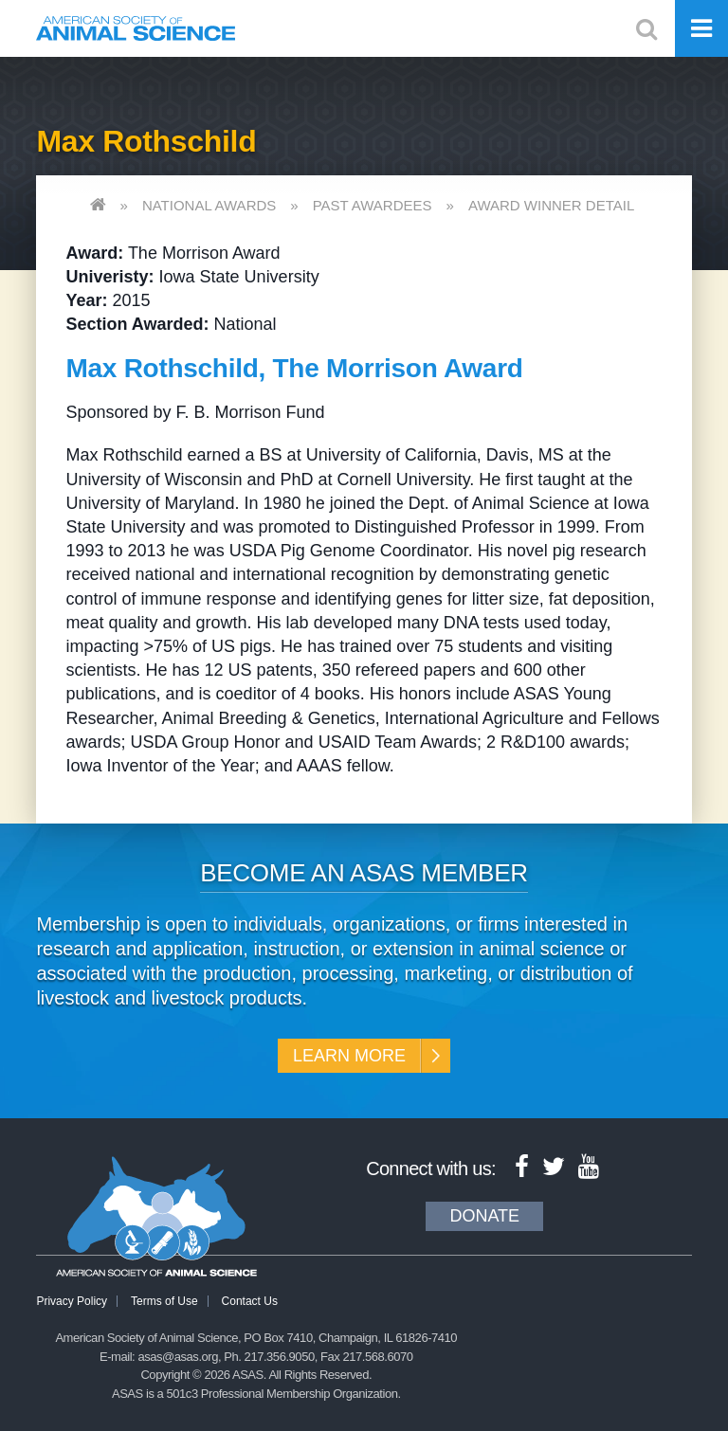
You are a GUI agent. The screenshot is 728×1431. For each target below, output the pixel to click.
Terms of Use (164, 1301)
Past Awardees (372, 205)
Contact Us (250, 1301)
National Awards (209, 205)
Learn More (349, 1055)
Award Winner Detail (551, 205)
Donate (484, 1215)
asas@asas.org (177, 1356)
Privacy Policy (71, 1301)
